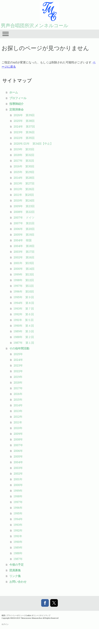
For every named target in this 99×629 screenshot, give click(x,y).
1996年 (18, 508)
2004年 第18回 (24, 246)
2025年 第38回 (24, 121)
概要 (3, 615)
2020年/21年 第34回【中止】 (33, 143)
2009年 (18, 434)
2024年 (18, 360)
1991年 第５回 (24, 320)
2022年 (18, 371)
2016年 (18, 394)
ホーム (13, 92)
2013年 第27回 (24, 183)
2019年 (18, 377)
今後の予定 (16, 564)
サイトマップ (45, 615)
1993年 (18, 525)
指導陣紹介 (16, 104)
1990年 (18, 542)
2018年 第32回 (24, 155)
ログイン (5, 624)
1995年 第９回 (24, 297)
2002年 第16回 (24, 257)
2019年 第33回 (24, 149)
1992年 (18, 530)
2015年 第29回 (24, 172)
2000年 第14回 (24, 269)
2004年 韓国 (23, 240)
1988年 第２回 (24, 337)
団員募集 (15, 570)
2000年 (18, 485)
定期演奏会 (16, 109)
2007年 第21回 (24, 223)
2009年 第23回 (24, 206)
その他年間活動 (19, 348)
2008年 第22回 (24, 212)
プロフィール (17, 98)
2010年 (18, 428)
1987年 (18, 559)
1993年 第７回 (24, 308)
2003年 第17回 (24, 251)
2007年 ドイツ (24, 217)
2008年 (18, 439)
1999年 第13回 (24, 274)
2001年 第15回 (24, 263)
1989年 (18, 547)
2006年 (18, 451)
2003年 (18, 468)
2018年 (18, 382)
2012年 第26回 (24, 189)
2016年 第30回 (24, 166)
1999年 (18, 490)
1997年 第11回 (24, 286)
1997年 (18, 502)
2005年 (18, 456)
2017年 (18, 388)
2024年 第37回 (24, 126)
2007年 (18, 445)
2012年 (18, 416)
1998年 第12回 (24, 280)
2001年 (18, 479)
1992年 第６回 (24, 314)
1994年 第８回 (24, 303)
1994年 (18, 519)
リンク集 (15, 576)
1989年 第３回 (24, 331)
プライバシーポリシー (15, 615)
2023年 (18, 365)
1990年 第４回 (24, 325)
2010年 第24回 (24, 200)
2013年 (18, 411)
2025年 (18, 354)
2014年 (18, 405)
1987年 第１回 (24, 343)
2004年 (18, 462)
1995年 (18, 513)
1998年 (18, 496)
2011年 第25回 (24, 195)
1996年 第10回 (24, 291)
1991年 (18, 536)
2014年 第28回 (24, 178)
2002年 (18, 473)
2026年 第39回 (24, 115)
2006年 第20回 (24, 229)
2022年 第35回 (24, 138)
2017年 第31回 (24, 160)
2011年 (18, 422)
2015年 (18, 399)
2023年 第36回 (24, 132)
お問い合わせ (17, 581)
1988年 (18, 553)
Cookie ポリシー (31, 615)
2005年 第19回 (24, 234)
